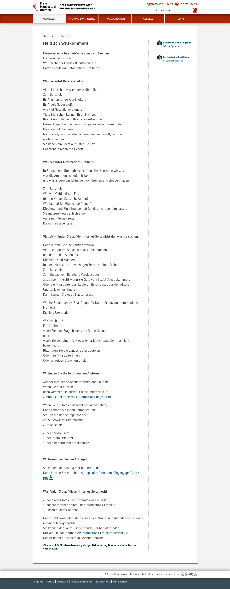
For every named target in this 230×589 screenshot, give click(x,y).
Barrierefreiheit (103, 581)
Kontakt (50, 581)
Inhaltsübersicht (120, 581)
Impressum (62, 581)
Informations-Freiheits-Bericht (102, 533)
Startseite (38, 581)
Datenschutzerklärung (81, 581)
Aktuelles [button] (49, 18)
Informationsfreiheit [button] (82, 18)
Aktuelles (48, 36)
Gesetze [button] (148, 18)
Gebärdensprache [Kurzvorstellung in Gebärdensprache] (163, 4)
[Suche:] (175, 10)
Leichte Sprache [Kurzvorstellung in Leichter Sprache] (188, 4)
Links (181, 18)
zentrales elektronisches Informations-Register (75, 397)
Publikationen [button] (115, 18)
